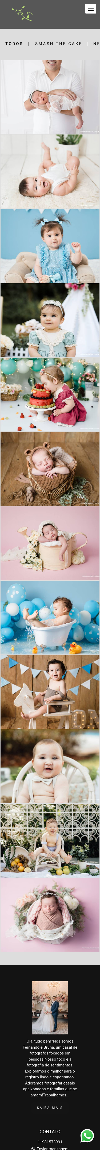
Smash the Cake (58, 44)
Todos (14, 44)
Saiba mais (50, 1108)
